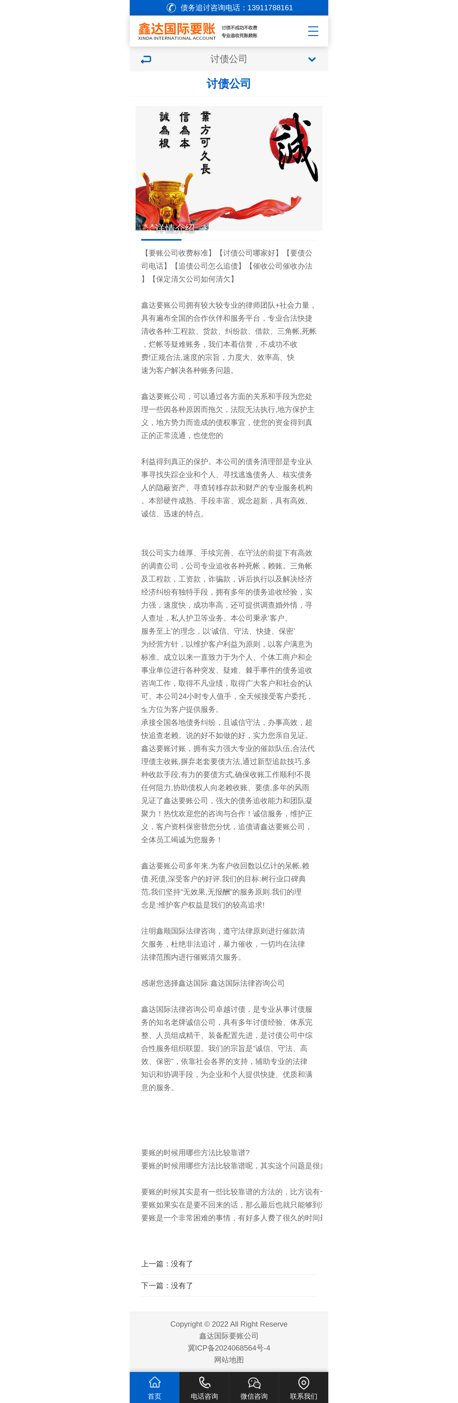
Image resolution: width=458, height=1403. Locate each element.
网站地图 (229, 1359)
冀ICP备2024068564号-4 (229, 1348)
